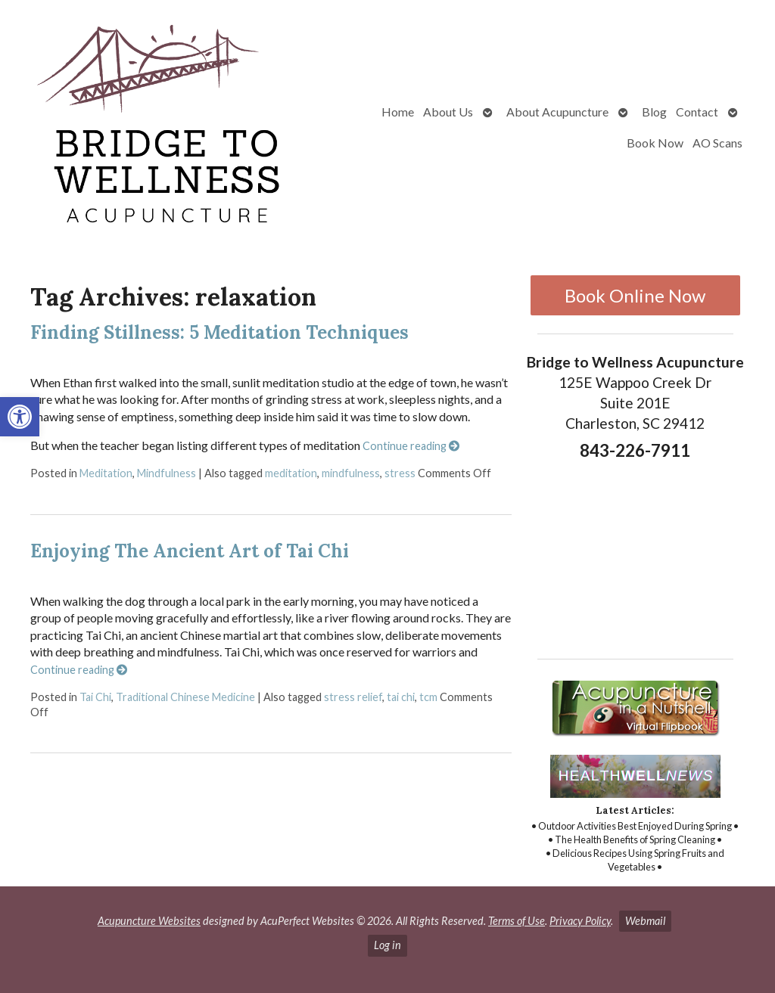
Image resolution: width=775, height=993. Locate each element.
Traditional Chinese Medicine (185, 696)
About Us (448, 111)
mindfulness (351, 473)
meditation (291, 473)
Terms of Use (516, 920)
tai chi (401, 696)
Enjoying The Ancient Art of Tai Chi (189, 551)
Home (397, 111)
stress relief (353, 696)
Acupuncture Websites (149, 920)
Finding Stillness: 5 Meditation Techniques (219, 332)
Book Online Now (635, 295)
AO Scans (717, 142)
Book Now (655, 142)
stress (400, 473)
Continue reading (411, 445)
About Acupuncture (557, 111)
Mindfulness (166, 473)
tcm (428, 696)
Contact (697, 111)
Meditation (105, 473)
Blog (654, 111)
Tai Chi (95, 696)
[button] (19, 416)
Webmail (645, 920)
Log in (387, 945)
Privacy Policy (580, 920)
